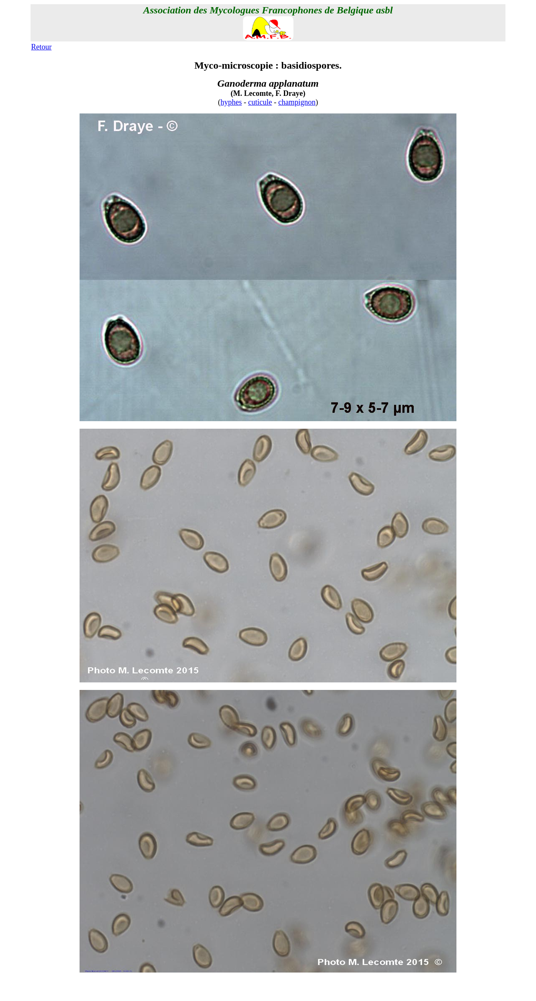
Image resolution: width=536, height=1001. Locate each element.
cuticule (260, 102)
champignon (297, 102)
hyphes (231, 102)
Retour (41, 47)
